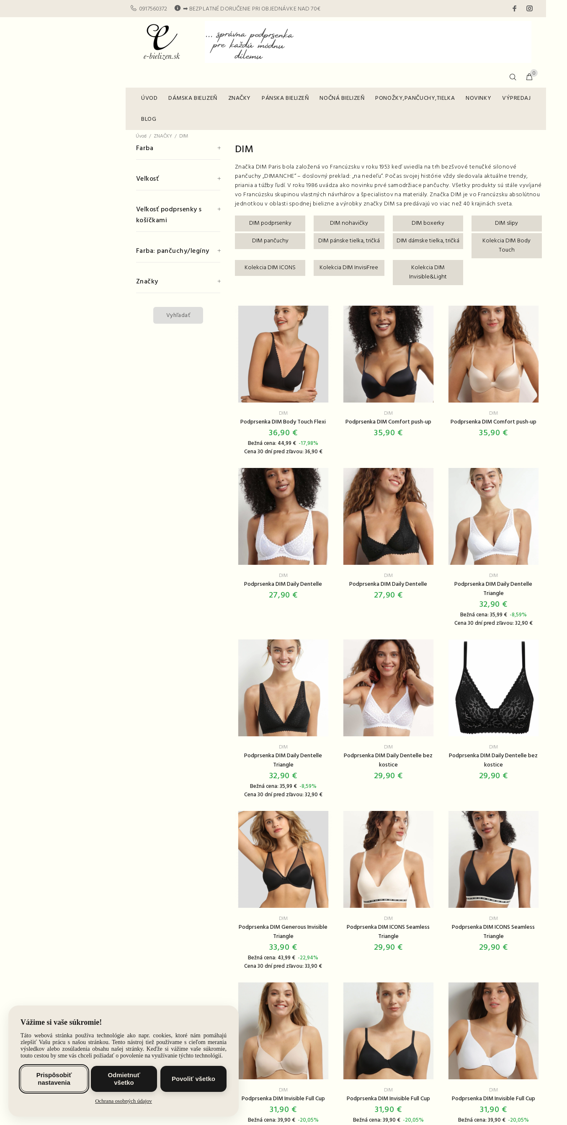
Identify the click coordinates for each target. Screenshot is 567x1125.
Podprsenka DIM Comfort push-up (388, 422)
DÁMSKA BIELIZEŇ (192, 98)
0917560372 (153, 9)
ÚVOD (149, 98)
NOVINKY (478, 98)
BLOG (148, 119)
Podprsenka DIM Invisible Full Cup (283, 1099)
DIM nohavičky (349, 223)
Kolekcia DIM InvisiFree (349, 268)
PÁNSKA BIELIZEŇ (285, 98)
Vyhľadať (178, 315)
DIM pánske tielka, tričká (349, 241)
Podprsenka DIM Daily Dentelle (283, 584)
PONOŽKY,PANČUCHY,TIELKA (415, 98)
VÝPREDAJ (516, 98)
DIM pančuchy (270, 241)
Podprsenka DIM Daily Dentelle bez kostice (388, 760)
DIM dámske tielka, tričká (428, 241)
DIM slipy (506, 223)
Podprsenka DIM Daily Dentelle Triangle (493, 588)
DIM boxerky (428, 223)
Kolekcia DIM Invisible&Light (428, 272)
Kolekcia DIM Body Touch (506, 245)
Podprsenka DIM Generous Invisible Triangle (283, 931)
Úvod (141, 136)
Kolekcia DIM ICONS (270, 268)
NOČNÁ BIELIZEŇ (342, 98)
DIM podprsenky (270, 223)
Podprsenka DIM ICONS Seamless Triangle (388, 931)
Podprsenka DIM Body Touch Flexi (283, 422)
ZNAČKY (239, 98)
